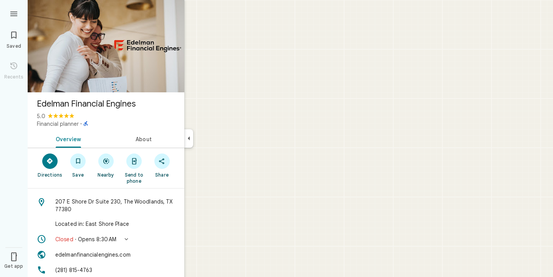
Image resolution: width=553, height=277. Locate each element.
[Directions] (50, 165)
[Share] (162, 165)
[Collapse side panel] (188, 138)
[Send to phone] (134, 168)
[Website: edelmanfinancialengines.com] (106, 254)
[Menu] (14, 13)
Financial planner (58, 123)
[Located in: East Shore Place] (106, 224)
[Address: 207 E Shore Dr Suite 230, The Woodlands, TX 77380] (106, 205)
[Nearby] (106, 165)
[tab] (66, 138)
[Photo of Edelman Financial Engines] (106, 46)
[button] (106, 239)
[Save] (78, 165)
